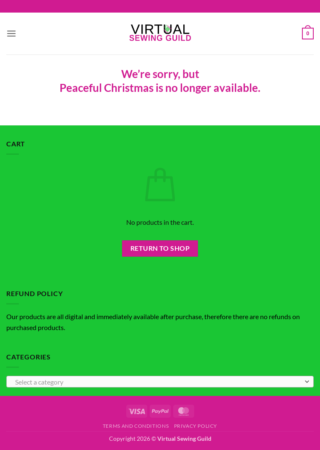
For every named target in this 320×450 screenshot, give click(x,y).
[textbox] (158, 382)
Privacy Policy (196, 426)
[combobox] (160, 382)
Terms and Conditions (136, 426)
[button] (11, 33)
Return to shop (160, 248)
